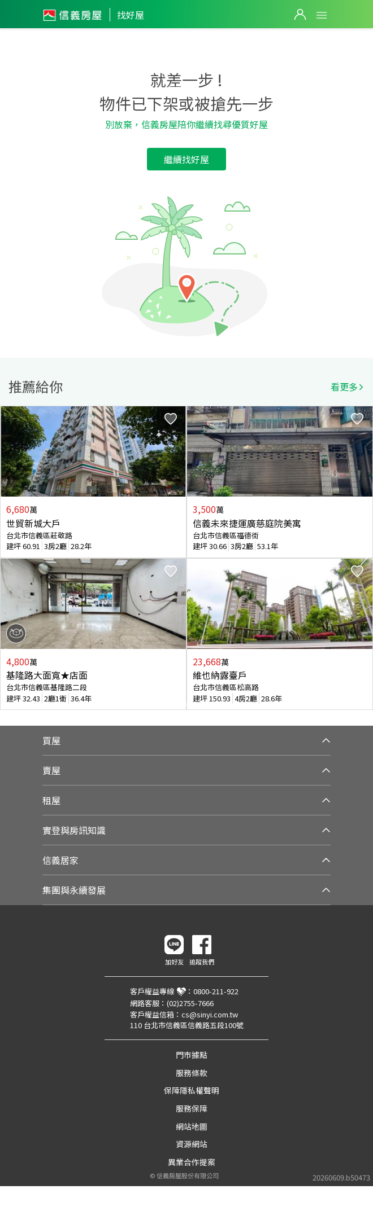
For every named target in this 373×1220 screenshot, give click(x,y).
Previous (9, 558)
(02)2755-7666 (190, 1003)
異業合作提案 (191, 1162)
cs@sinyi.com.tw (209, 1014)
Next (364, 558)
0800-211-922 (215, 991)
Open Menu (321, 15)
